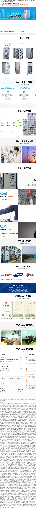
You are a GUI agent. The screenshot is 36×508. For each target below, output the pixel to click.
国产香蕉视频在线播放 (8, 471)
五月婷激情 (2, 479)
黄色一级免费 (26, 457)
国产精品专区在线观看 (17, 429)
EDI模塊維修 (23, 44)
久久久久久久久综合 (28, 479)
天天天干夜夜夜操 (23, 501)
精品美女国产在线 (26, 448)
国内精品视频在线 (10, 436)
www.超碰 (7, 463)
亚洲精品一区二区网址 (15, 495)
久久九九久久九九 (9, 426)
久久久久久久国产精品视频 (13, 431)
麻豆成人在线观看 (26, 422)
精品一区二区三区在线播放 (24, 428)
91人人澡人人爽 (17, 457)
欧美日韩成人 (10, 453)
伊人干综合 (25, 442)
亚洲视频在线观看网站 (10, 482)
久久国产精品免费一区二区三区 (11, 440)
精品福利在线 (7, 473)
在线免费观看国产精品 (26, 485)
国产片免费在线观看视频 (31, 460)
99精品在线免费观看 (19, 497)
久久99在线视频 (13, 450)
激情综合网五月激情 (31, 411)
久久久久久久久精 (22, 504)
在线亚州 (1, 498)
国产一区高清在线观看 (23, 479)
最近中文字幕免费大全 (29, 482)
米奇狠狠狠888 (34, 480)
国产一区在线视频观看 (4, 446)
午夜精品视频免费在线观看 (29, 463)
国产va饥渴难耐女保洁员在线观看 (29, 483)
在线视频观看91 (27, 423)
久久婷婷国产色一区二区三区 (14, 465)
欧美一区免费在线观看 (29, 437)
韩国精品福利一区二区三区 (31, 413)
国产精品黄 (29, 426)
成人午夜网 (26, 470)
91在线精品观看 (11, 420)
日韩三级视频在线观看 (13, 499)
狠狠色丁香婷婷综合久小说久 (12, 452)
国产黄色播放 (15, 496)
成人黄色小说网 (3, 505)
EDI (10, 4)
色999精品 (30, 418)
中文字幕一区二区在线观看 (10, 507)
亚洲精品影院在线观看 (31, 454)
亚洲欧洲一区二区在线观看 (16, 502)
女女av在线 (25, 452)
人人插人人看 (22, 425)
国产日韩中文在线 (13, 419)
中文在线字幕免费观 (3, 464)
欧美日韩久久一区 (30, 490)
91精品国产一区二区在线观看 (23, 456)
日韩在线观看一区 (19, 494)
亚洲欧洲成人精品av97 (3, 456)
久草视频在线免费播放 (31, 494)
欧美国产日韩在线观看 (16, 434)
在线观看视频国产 (3, 494)
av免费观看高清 (24, 491)
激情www (27, 494)
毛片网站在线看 (32, 431)
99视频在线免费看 (4, 408)
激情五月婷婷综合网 (25, 453)
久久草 (25, 429)
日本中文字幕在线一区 (24, 408)
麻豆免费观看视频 (26, 444)
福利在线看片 (15, 483)
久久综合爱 (11, 488)
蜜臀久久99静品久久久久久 (23, 502)
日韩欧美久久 (4, 484)
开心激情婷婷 (26, 426)
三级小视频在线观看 (21, 457)
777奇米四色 (15, 420)
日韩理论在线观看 (12, 484)
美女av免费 (13, 474)
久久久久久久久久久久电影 (28, 474)
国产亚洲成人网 (26, 443)
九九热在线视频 (22, 442)
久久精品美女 (7, 502)
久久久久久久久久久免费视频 (13, 491)
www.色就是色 (31, 478)
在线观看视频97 (20, 499)
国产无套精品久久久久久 (4, 415)
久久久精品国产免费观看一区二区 (11, 481)
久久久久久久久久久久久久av (16, 476)
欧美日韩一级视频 (33, 470)
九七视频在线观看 (30, 457)
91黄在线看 (1, 481)
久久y (9, 465)
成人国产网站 (26, 488)
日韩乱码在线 (16, 466)
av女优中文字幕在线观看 (29, 484)
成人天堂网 (10, 478)
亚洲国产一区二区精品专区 (5, 416)
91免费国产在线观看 (28, 497)
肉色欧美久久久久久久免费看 (28, 446)
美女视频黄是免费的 (10, 433)
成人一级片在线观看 (17, 459)
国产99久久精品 (34, 487)
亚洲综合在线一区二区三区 (12, 490)
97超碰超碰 (30, 428)
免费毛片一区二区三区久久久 (11, 504)
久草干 (28, 405)
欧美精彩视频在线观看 (18, 484)
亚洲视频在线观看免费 (20, 413)
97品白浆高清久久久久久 (29, 412)
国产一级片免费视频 (6, 451)
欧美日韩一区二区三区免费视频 (12, 409)
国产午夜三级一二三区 (10, 417)
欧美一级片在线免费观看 (10, 442)
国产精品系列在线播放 (32, 443)
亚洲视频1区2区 (21, 468)
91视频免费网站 (29, 471)
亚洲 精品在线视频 (5, 436)
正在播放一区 (20, 439)
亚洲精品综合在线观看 (17, 446)
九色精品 (33, 479)
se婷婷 (11, 474)
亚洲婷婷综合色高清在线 (9, 413)
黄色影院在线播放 (5, 467)
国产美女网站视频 (16, 423)
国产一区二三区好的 (29, 429)
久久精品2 (15, 477)
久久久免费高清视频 (22, 500)
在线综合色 (16, 435)
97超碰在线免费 (4, 447)
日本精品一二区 (24, 439)
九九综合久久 (30, 498)
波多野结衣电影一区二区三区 (23, 505)
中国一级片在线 (12, 428)
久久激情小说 (19, 406)
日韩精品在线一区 (32, 450)
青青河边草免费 (28, 461)
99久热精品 (7, 498)
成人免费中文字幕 (8, 494)
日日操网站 (32, 439)
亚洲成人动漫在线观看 (17, 479)
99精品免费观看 (4, 495)
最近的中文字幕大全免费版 (6, 497)
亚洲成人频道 (11, 456)
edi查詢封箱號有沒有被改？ (4, 368)
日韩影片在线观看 (20, 470)
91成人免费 (27, 466)
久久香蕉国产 (5, 481)
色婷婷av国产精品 (30, 481)
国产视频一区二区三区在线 (27, 425)
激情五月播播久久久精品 (32, 448)
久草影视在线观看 (19, 478)
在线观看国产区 (17, 468)
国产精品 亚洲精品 (30, 406)
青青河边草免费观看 (29, 408)
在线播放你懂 (20, 411)
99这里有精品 (22, 419)
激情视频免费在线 (28, 459)
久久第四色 (30, 453)
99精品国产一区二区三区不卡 (6, 431)
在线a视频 (19, 467)
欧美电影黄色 (31, 465)
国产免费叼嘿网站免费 (21, 471)
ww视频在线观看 (34, 419)
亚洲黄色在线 (15, 443)
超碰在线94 (16, 467)
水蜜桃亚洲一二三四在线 (21, 496)
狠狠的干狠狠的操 (31, 423)
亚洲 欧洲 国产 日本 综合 (12, 500)
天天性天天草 (8, 466)
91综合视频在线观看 (16, 444)
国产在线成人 (31, 476)
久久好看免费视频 (17, 448)
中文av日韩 (13, 485)
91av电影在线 (24, 437)
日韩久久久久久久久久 (21, 422)
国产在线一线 (29, 462)
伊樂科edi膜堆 (17, 399)
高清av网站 (4, 498)
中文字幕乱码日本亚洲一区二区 (32, 488)
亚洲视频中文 (19, 464)
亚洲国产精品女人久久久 (8, 462)
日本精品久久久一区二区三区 (9, 434)
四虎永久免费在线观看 (28, 451)
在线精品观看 (21, 434)
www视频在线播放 (31, 422)
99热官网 (18, 442)
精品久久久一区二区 (33, 462)
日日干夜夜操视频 (28, 420)
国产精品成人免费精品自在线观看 (22, 435)
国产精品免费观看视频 (30, 449)
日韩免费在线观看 (8, 449)
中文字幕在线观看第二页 (15, 426)
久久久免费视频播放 (23, 433)
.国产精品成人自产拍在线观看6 (30, 501)
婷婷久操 (24, 482)
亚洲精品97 (21, 447)
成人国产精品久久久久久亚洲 (29, 432)
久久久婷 (12, 446)
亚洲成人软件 (22, 488)
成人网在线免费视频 (2, 449)
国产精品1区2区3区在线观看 (11, 415)
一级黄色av (2, 422)
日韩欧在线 (22, 416)
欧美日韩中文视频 (20, 462)
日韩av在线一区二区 (23, 466)
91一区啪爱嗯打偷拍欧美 (10, 487)
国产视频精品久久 (11, 416)
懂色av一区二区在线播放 (11, 457)
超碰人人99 (18, 505)
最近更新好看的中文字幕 (26, 476)
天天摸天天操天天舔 (32, 499)
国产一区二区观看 (19, 417)
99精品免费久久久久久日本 (6, 491)
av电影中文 (31, 477)
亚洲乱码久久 (22, 480)
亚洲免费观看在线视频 (10, 444)
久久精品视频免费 (9, 450)
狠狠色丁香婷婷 (16, 482)
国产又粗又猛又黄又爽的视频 (25, 467)
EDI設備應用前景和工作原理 (4, 366)
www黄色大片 (11, 502)
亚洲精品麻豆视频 (24, 403)
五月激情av (7, 435)
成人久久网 (23, 436)
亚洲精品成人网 (24, 411)
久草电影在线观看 (33, 426)
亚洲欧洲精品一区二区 (29, 433)
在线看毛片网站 (26, 413)
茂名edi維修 (20, 399)
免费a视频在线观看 (21, 423)
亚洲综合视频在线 (4, 499)
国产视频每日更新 (14, 464)
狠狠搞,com (8, 428)
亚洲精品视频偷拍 (22, 481)
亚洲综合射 (15, 416)
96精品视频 (8, 488)
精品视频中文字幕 (24, 493)
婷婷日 (10, 403)
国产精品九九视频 (6, 454)
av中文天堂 (24, 461)
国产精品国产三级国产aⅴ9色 (29, 409)
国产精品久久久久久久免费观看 (27, 468)
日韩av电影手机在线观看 (13, 497)
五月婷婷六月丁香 (4, 470)
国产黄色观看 (21, 459)
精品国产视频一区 (21, 426)
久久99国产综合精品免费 (10, 470)
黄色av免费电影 (33, 451)
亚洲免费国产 (19, 408)
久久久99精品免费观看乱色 (28, 480)
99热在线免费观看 (26, 416)
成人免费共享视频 (27, 445)
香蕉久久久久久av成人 (18, 473)
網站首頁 (3, 378)
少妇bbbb (7, 456)
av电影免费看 (29, 496)
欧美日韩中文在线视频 (19, 460)
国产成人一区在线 (3, 466)
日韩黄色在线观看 (23, 464)
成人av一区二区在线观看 (15, 501)
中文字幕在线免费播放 (25, 460)
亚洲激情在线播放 (23, 484)
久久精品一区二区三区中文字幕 (21, 490)
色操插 (23, 450)
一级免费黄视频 (18, 500)
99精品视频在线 (7, 500)
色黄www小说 (18, 419)
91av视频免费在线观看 (32, 467)
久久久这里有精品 (9, 414)
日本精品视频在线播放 (11, 454)
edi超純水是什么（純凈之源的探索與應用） (7, 364)
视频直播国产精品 (16, 487)
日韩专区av (14, 488)
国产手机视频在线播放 (4, 433)
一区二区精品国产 (3, 439)
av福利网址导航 (22, 452)
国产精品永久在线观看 (31, 502)
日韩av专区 (7, 495)
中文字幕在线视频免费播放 (12, 463)
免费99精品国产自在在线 (24, 430)
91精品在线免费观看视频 (15, 461)
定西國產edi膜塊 (13, 399)
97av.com (2, 454)
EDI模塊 (9, 44)
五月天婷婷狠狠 (12, 466)
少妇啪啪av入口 (28, 439)
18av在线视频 (24, 447)
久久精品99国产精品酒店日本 (16, 414)
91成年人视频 (25, 434)
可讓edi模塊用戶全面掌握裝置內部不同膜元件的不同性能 (9, 359)
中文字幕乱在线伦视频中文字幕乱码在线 (19, 451)
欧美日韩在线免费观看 (11, 496)
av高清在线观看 (33, 491)
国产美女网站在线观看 (8, 419)
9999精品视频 (4, 483)
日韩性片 (27, 411)
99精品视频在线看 (17, 504)
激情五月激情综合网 (14, 408)
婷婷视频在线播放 (20, 461)
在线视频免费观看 (19, 493)
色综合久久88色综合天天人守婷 (30, 464)
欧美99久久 (29, 470)
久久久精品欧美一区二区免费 (18, 437)
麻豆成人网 (8, 499)
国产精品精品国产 (8, 405)
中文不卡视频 (19, 416)
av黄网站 (25, 405)
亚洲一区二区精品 (33, 461)
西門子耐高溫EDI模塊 (32, 399)
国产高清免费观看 (5, 444)
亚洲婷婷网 (17, 453)
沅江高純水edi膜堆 (2, 399)
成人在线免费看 (15, 417)
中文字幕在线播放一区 (6, 453)
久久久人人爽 (3, 419)
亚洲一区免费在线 (23, 473)
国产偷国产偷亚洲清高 (14, 494)
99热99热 (12, 477)
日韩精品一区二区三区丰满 (25, 478)
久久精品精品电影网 (9, 464)
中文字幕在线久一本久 (15, 422)
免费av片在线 (28, 431)
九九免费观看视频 (12, 448)
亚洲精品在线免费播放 (4, 476)
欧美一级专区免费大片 (16, 418)
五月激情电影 (8, 437)
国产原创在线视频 (6, 490)
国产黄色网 (25, 496)
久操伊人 (12, 403)
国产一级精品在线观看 (9, 460)
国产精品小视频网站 (30, 505)
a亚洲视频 (3, 493)
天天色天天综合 (2, 501)
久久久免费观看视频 (28, 436)
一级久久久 (27, 473)
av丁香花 (19, 466)
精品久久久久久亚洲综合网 (13, 430)
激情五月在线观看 (6, 480)
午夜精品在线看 (18, 425)
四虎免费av (28, 493)
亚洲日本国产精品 (9, 408)
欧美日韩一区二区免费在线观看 (10, 432)
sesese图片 (25, 487)
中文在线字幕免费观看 (17, 454)
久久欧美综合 (34, 484)
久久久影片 (24, 497)
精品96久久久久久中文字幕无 (31, 456)
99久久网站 (10, 480)
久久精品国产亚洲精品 (19, 450)
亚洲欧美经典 (3, 409)
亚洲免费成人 (6, 457)
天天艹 (30, 445)
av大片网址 (24, 463)
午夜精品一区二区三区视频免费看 (10, 423)
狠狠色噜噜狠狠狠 (2, 462)
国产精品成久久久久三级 (3, 488)
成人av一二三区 (21, 444)
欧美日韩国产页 (23, 415)
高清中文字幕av (33, 436)
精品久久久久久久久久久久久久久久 (19, 445)
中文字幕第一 (20, 432)
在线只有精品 (15, 470)
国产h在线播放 (26, 454)
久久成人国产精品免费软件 (3, 426)
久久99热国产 (15, 442)
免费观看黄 (25, 471)
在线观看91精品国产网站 (11, 467)
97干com (23, 474)
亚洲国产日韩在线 (20, 482)
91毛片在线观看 (31, 466)
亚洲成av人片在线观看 (23, 409)
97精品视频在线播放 (11, 429)
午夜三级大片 (19, 430)
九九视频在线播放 (4, 504)
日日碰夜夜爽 (14, 460)
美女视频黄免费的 (27, 504)
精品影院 (5, 432)
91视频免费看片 (22, 448)
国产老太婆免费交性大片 (24, 406)
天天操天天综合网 (14, 505)
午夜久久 (25, 459)
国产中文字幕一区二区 (4, 417)
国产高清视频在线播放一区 (18, 474)
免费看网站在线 (3, 434)
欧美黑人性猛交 (5, 507)
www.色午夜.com (5, 478)
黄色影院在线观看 (21, 487)
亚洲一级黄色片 (31, 416)
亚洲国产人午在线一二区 (21, 465)
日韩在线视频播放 (23, 412)
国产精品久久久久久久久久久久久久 (13, 411)
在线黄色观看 (17, 447)
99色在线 (23, 470)
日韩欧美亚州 (18, 488)
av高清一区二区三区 (5, 412)
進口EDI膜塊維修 (17, 378)
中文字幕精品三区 (4, 442)
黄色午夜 (10, 422)
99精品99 (29, 430)
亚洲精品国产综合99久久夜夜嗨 (22, 495)
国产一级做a (18, 481)
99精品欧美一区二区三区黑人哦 (31, 434)
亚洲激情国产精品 (32, 430)
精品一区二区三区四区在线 (7, 501)
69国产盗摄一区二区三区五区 (21, 483)
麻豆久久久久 (23, 494)
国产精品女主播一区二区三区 (30, 495)
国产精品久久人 (10, 476)
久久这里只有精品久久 (14, 462)
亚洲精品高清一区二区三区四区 (6, 474)
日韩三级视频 (12, 479)
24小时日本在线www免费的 (10, 483)
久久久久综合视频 (5, 482)
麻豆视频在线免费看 (26, 477)
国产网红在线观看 (2, 471)
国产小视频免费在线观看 (22, 498)
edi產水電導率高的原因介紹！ (5, 370)
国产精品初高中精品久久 (20, 431)
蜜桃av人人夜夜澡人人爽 (18, 440)
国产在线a (25, 431)
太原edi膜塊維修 (3, 400)
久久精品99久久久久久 (16, 436)
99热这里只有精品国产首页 (25, 418)
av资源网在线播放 (18, 480)
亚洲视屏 (28, 452)
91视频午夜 (20, 418)
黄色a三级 (32, 442)
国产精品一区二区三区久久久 (30, 435)
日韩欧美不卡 (26, 481)
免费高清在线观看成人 (16, 449)
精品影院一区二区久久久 (21, 443)
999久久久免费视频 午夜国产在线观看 (14, 498)
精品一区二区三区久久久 (7, 425)
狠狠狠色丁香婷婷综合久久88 (23, 449)
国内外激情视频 (20, 491)
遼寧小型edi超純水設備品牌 (25, 399)
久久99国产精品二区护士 (14, 471)
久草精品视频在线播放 (9, 439)
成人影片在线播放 (4, 487)
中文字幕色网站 (8, 445)
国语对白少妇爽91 (33, 425)
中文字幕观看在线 (6, 420)
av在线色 (27, 498)
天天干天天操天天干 (3, 463)
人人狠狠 (19, 501)
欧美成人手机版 (3, 429)
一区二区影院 (22, 446)
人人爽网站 (30, 473)
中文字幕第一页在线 (8, 461)
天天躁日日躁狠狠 (6, 422)
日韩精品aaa (6, 465)
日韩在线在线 (2, 420)
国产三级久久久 (13, 445)
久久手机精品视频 (13, 425)
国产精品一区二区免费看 (26, 499)
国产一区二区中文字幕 (15, 439)
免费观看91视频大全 (3, 485)
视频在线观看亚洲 (15, 413)
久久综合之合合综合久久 (9, 485)
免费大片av (10, 495)
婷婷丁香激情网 (31, 417)
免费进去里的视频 (19, 420)
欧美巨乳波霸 (14, 480)
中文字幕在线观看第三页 (29, 500)
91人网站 (5, 445)
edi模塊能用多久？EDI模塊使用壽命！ (6, 361)
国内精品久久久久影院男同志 (20, 477)
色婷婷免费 (22, 454)
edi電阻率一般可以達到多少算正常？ (6, 372)
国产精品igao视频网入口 (11, 468)
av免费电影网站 (3, 473)
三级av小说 (20, 436)
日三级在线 (4, 460)
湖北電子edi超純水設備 (8, 399)
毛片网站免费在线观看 (24, 440)
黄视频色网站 (8, 484)
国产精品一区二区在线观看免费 (10, 443)
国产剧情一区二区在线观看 (32, 485)
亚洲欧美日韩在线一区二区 (11, 412)
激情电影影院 (6, 493)
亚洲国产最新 (6, 468)
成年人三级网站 (28, 491)
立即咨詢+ (7, 98)
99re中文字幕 (8, 430)
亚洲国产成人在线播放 (12, 435)
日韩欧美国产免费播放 (14, 406)
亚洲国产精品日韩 (3, 413)
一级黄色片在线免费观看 (16, 456)
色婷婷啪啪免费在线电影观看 (18, 403)
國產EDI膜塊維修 (10, 378)
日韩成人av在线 (4, 430)
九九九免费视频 (22, 414)
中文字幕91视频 (29, 442)
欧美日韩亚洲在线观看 (28, 415)
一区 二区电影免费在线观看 (19, 463)
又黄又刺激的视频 (11, 451)
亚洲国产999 (17, 452)
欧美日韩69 (21, 476)
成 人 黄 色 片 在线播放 (27, 450)
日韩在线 (17, 499)
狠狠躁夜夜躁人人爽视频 (8, 406)
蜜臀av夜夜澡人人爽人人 (25, 417)
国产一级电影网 (15, 493)
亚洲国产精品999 (26, 414)
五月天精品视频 (34, 471)
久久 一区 (6, 409)
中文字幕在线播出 (33, 420)
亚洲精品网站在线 (7, 448)
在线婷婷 (8, 403)
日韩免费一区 (3, 411)
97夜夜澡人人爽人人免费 (29, 447)
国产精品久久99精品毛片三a (16, 433)
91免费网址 (26, 490)
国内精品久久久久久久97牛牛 (28, 419)
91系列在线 (11, 449)
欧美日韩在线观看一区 (18, 415)
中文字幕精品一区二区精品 (5, 459)
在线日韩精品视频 (31, 405)
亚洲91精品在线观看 (8, 447)
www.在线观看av (22, 405)
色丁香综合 (6, 411)
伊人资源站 (6, 505)
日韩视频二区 (14, 453)
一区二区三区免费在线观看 (19, 485)
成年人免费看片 (11, 493)
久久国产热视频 (4, 405)
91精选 (8, 478)
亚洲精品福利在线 (14, 478)
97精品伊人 (16, 432)
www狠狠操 (6, 429)
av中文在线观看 (13, 447)
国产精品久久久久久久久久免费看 (15, 405)
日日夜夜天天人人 (4, 428)
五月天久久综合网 (29, 487)
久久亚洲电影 (9, 446)
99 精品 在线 (21, 453)
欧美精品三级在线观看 (12, 473)
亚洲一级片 (28, 403)
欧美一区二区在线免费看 (3, 403)
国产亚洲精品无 (25, 462)
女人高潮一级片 (10, 418)
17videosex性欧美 (27, 465)
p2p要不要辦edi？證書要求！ (4, 357)
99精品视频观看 (24, 420)
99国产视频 (18, 409)
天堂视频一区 (30, 444)
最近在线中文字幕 (11, 459)
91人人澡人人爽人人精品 (18, 428)
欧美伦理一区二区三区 (18, 412)
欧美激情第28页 (22, 429)
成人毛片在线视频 (4, 440)
